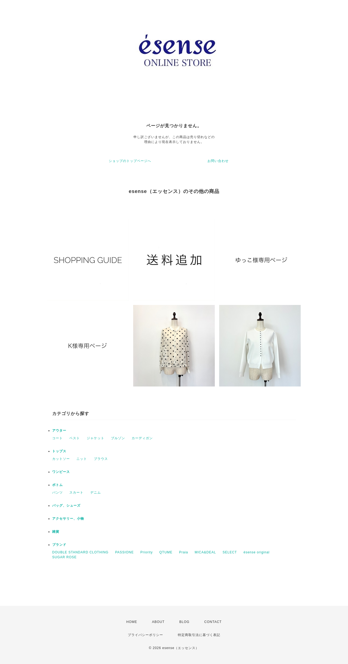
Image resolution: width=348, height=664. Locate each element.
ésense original (257, 552)
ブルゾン (118, 438)
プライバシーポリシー (145, 635)
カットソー (61, 459)
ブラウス (101, 459)
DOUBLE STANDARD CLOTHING (80, 552)
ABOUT (158, 622)
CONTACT (213, 622)
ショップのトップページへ (130, 161)
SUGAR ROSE (64, 557)
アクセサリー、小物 (68, 518)
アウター (59, 430)
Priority (146, 552)
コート (57, 438)
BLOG (184, 622)
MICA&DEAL (205, 552)
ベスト (74, 438)
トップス (59, 451)
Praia (183, 552)
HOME (131, 622)
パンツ (57, 492)
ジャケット (95, 438)
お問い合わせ (218, 161)
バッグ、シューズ (66, 505)
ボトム (57, 485)
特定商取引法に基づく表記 (199, 635)
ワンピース (61, 472)
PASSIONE (124, 552)
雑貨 (55, 532)
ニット (81, 459)
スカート (76, 492)
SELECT (230, 552)
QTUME (165, 552)
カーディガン (142, 438)
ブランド (59, 545)
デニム (95, 492)
